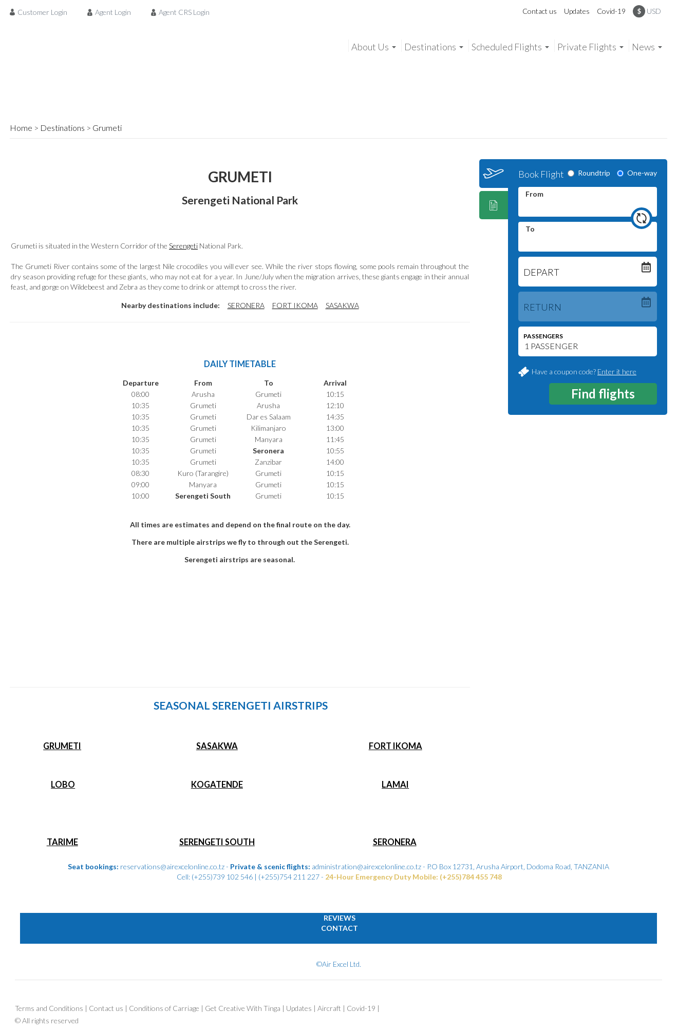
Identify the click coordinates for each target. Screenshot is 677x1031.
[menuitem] (41, 11)
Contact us (539, 11)
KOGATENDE (217, 784)
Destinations (62, 127)
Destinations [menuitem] (430, 47)
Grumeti (107, 127)
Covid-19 (611, 11)
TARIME (62, 842)
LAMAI (395, 784)
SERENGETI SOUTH (217, 842)
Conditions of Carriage (164, 1008)
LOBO (63, 784)
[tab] (493, 173)
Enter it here (616, 371)
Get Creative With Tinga (242, 1008)
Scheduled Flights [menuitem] (507, 47)
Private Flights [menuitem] (586, 47)
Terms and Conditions (49, 1008)
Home (21, 127)
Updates (577, 11)
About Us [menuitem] (370, 47)
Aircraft (329, 1008)
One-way (637, 172)
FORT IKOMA (295, 305)
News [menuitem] (643, 47)
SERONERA (246, 305)
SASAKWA (342, 305)
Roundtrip (589, 172)
